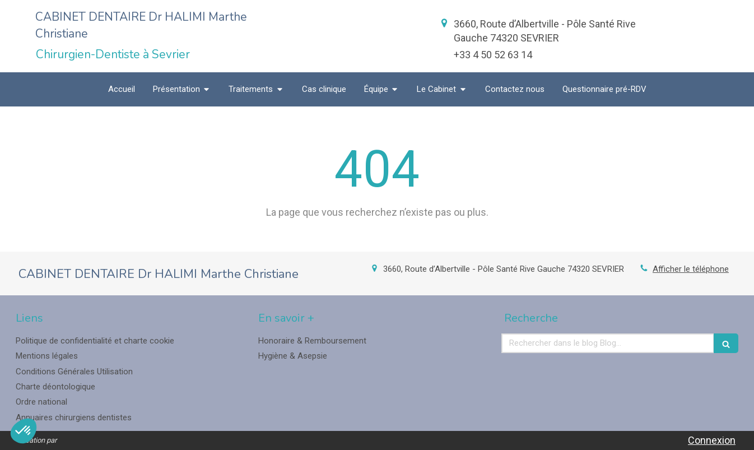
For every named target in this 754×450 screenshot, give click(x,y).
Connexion (712, 440)
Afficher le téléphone (691, 269)
